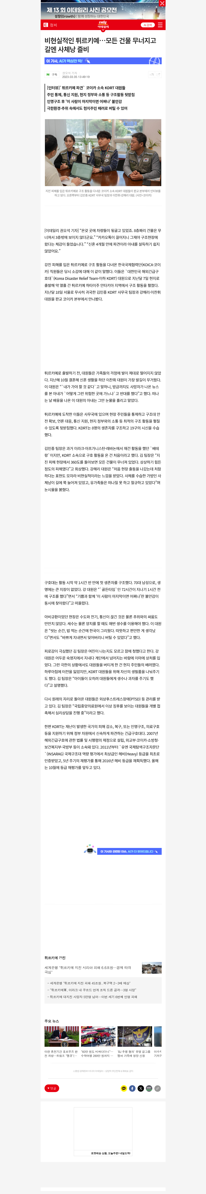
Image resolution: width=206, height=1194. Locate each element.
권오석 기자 (69, 73)
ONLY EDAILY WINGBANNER (103, 24)
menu (160, 24)
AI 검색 (148, 25)
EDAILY (46, 24)
